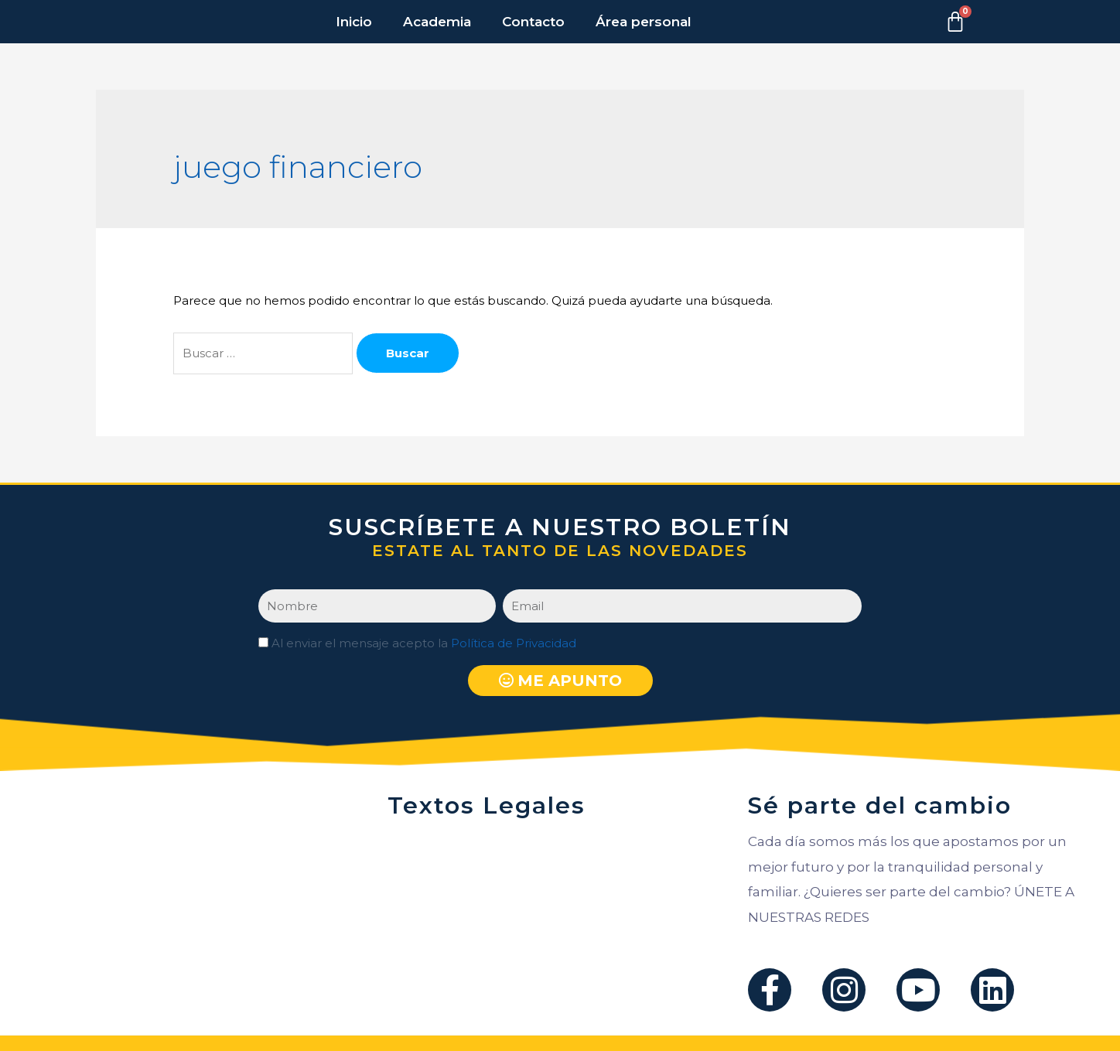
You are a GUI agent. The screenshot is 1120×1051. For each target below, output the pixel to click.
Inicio (354, 21)
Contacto (533, 21)
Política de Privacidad (513, 643)
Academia (437, 21)
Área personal (643, 21)
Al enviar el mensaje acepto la (423, 643)
